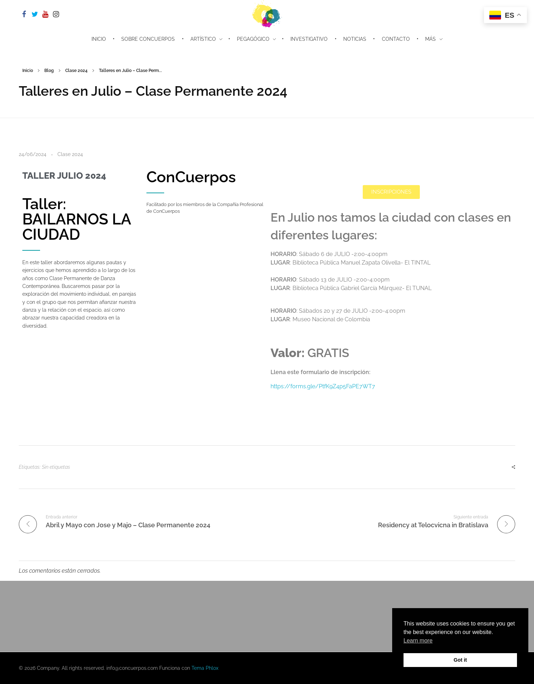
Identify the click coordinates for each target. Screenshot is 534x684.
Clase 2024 (76, 70)
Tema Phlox (204, 668)
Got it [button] (460, 660)
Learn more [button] (418, 641)
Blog (49, 70)
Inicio (27, 70)
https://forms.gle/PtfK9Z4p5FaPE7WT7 (323, 386)
